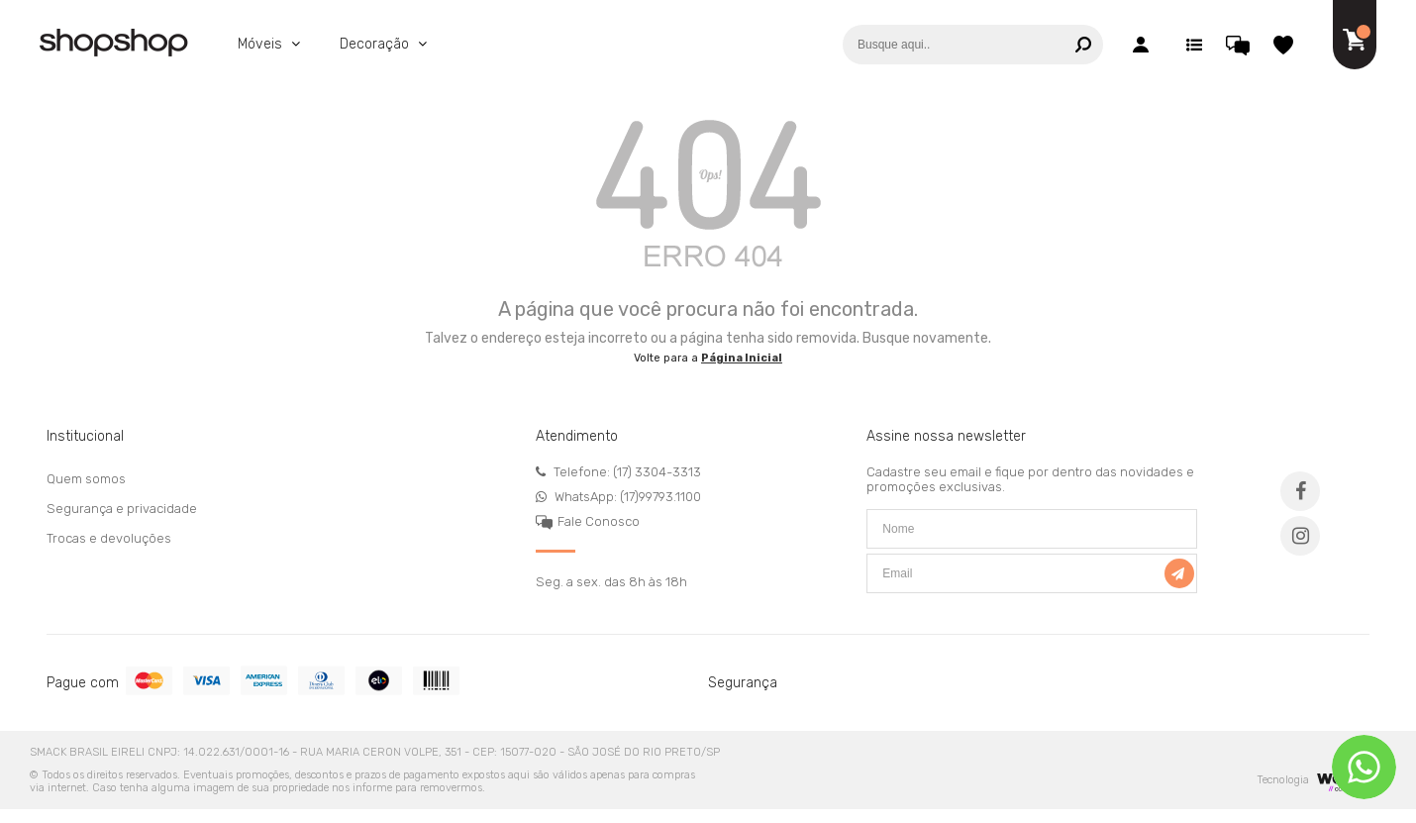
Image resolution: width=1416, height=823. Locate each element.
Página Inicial (741, 358)
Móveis (262, 44)
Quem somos (86, 478)
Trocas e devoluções (109, 538)
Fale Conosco (598, 521)
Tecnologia (1311, 779)
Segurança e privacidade (122, 508)
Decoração (376, 44)
